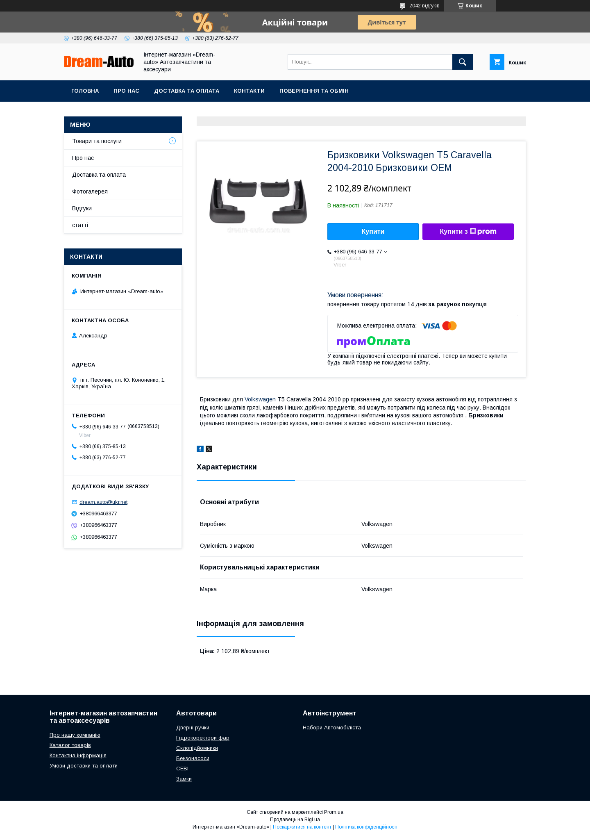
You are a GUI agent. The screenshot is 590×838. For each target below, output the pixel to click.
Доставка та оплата (186, 91)
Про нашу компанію (75, 735)
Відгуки (82, 208)
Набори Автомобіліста (332, 727)
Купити (373, 231)
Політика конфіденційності (366, 827)
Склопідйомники (197, 748)
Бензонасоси (192, 758)
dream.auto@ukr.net (103, 502)
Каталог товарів (70, 745)
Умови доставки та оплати (84, 766)
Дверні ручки (192, 727)
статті (80, 225)
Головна (85, 91)
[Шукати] (462, 62)
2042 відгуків (424, 6)
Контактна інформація (78, 755)
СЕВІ (182, 768)
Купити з (468, 231)
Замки (184, 779)
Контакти (249, 91)
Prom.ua (333, 812)
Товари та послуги (97, 141)
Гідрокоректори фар (202, 738)
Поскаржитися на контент (302, 827)
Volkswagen (260, 399)
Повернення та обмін (314, 91)
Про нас (126, 91)
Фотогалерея (90, 191)
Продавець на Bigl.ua (295, 819)
